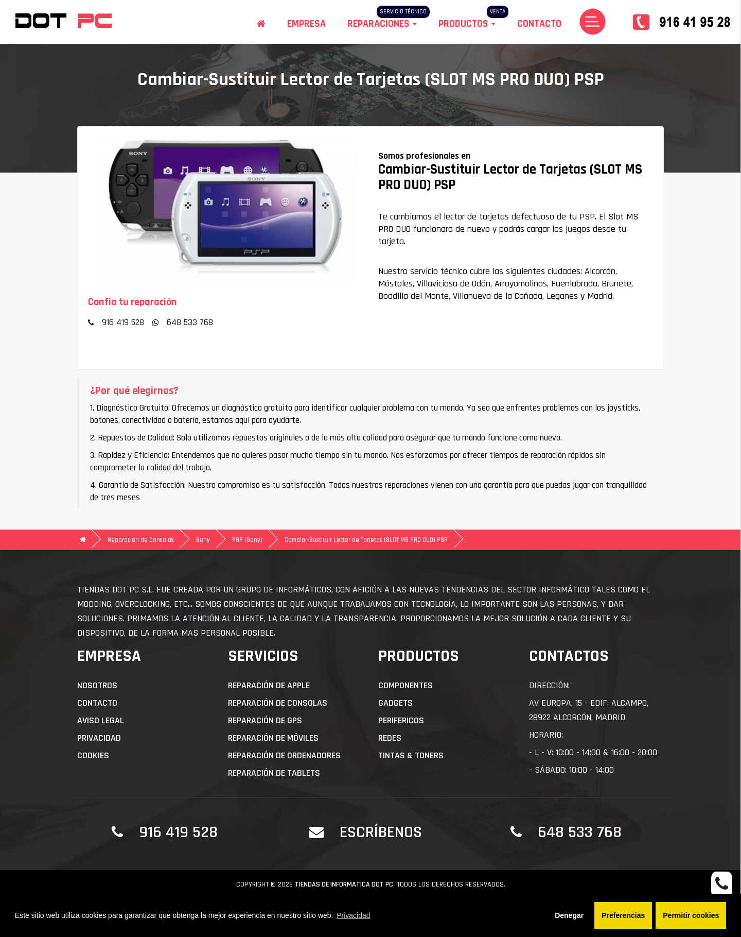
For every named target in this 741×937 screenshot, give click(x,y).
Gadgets (395, 703)
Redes (389, 738)
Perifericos (401, 720)
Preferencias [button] (623, 915)
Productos (467, 23)
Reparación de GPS (265, 720)
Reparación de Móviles (273, 738)
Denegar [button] (569, 915)
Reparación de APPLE (269, 685)
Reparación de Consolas (141, 539)
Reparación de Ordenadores (284, 755)
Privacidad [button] (353, 915)
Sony (203, 539)
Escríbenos (381, 832)
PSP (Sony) (247, 539)
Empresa (306, 23)
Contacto (539, 23)
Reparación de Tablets (274, 773)
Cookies (93, 755)
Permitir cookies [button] (691, 915)
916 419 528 (123, 322)
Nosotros (97, 685)
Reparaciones (382, 23)
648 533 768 (190, 322)
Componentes (405, 685)
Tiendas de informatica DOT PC (344, 884)
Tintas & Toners (411, 755)
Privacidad (99, 738)
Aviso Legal (100, 720)
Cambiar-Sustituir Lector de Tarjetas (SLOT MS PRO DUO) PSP (366, 539)
